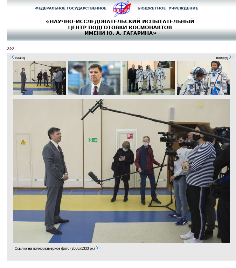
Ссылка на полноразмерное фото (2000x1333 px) (58, 248)
